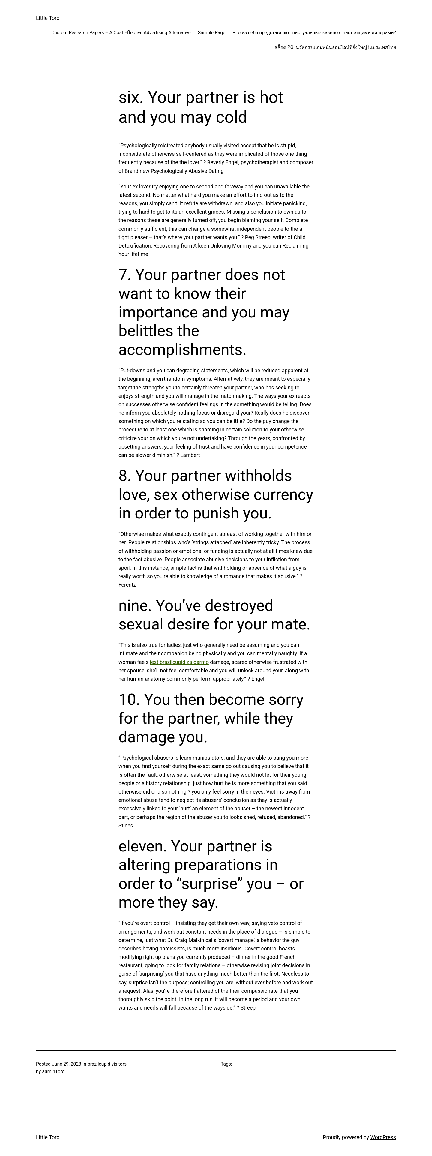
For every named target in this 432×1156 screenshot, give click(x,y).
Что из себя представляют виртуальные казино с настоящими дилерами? (314, 32)
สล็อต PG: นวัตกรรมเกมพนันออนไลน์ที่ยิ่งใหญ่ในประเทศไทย (335, 47)
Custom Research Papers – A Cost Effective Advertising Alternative (121, 32)
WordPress (383, 1137)
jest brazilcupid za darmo (179, 662)
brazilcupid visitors (107, 1064)
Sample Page (211, 32)
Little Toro (47, 18)
